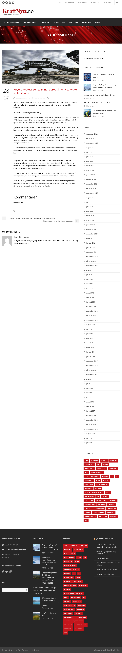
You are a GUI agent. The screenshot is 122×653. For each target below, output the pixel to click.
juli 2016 (89, 438)
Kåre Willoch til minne (104, 558)
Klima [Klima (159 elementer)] (98, 480)
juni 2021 (89, 207)
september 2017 (92, 375)
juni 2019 (89, 279)
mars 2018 (90, 347)
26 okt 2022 (48, 583)
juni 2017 (89, 388)
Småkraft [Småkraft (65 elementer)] (113, 500)
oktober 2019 (91, 261)
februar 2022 (90, 170)
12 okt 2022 (48, 608)
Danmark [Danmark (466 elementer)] (113, 461)
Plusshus (73, 22)
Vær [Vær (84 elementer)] (86, 520)
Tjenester (45, 22)
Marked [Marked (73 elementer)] (98, 488)
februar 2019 (90, 297)
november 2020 (92, 234)
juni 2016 (89, 443)
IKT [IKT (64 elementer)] (112, 476)
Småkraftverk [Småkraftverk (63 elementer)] (90, 504)
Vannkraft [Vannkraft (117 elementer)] (110, 512)
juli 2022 (89, 152)
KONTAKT (107, 2)
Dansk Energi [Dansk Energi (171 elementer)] (89, 465)
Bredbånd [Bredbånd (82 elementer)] (104, 461)
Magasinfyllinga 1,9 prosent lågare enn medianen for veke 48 (50, 547)
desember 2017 (91, 361)
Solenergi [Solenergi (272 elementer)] (101, 504)
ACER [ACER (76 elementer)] (86, 461)
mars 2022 (90, 166)
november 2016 (92, 420)
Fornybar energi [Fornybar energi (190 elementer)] (97, 472)
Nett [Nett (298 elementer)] (108, 492)
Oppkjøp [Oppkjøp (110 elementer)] (105, 496)
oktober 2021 (91, 188)
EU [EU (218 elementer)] (105, 468)
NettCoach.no (115, 650)
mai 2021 (89, 211)
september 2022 (92, 143)
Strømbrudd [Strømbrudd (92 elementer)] (99, 508)
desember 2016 (91, 415)
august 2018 (90, 325)
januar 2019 (90, 302)
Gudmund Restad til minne (105, 574)
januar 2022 (90, 175)
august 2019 (90, 270)
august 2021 (90, 197)
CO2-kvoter (23, 211)
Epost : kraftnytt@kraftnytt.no (15, 550)
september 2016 (92, 429)
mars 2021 (90, 216)
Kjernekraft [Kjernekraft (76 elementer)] (89, 480)
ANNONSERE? (82, 2)
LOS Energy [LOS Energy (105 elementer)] (88, 488)
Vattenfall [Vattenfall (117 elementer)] (103, 516)
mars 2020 (90, 238)
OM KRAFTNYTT (96, 2)
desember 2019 (91, 252)
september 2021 (92, 193)
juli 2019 (89, 275)
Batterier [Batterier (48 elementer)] (94, 461)
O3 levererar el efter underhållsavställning (99, 95)
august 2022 (90, 148)
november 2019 (92, 257)
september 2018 (92, 320)
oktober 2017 (91, 370)
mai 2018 (89, 338)
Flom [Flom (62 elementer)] (86, 472)
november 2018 (92, 311)
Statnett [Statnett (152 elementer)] (88, 508)
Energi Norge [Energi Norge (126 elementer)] (89, 468)
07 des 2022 (48, 553)
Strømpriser (59, 22)
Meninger (86, 22)
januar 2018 (90, 356)
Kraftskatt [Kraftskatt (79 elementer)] (89, 484)
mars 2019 (90, 293)
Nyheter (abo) (30, 22)
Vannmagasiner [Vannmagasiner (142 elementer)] (90, 516)
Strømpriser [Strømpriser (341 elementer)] (111, 508)
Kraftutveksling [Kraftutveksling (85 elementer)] (102, 484)
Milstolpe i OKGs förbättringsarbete (97, 103)
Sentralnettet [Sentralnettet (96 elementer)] (101, 500)
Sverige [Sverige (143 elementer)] (87, 512)
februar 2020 (90, 243)
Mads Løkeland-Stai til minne (106, 569)
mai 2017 (89, 393)
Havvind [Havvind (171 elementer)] (105, 476)
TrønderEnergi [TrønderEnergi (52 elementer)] (98, 512)
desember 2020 (91, 229)
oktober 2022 (91, 138)
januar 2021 (90, 225)
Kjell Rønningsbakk (23, 98)
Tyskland (40, 211)
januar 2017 (90, 411)
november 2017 (92, 365)
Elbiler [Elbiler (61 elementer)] (105, 465)
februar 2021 (90, 220)
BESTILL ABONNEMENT (67, 2)
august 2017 (90, 379)
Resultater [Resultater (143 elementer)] (89, 500)
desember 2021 (91, 179)
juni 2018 (89, 334)
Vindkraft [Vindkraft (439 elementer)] (113, 516)
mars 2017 (90, 402)
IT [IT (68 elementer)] (116, 476)
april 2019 (89, 288)
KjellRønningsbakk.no (104, 539)
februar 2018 (90, 352)
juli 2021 (89, 202)
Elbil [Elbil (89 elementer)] (98, 465)
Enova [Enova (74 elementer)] (99, 468)
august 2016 (90, 434)
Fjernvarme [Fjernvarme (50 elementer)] (113, 468)
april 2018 (89, 343)
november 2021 (92, 184)
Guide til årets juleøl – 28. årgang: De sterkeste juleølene (107, 546)
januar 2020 (90, 247)
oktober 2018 (91, 316)
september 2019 (92, 266)
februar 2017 (90, 406)
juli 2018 (89, 329)
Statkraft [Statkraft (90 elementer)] (111, 504)
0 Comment (99, 80)
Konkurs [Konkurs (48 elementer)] (106, 480)
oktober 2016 (91, 425)
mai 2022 (89, 161)
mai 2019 (89, 284)
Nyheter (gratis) (11, 22)
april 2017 (89, 397)
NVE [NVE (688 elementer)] (98, 496)
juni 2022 (89, 157)
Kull (32, 211)
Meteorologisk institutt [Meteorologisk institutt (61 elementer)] (94, 492)
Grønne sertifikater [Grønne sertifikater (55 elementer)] (92, 476)
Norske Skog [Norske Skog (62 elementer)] (89, 496)
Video (97, 22)
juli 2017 (89, 384)
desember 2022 (91, 134)
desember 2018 (91, 306)
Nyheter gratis (39, 98)
